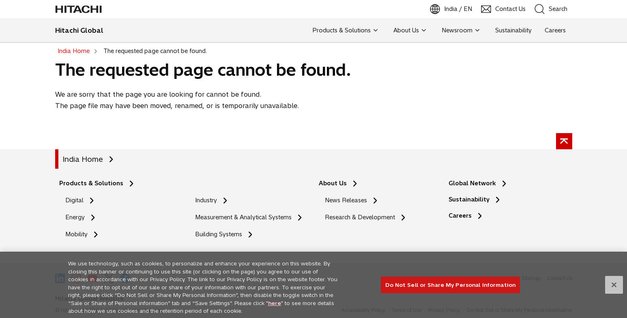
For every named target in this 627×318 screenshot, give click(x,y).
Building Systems (218, 234)
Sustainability (469, 199)
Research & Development (360, 217)
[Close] (614, 288)
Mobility (76, 234)
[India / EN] (451, 9)
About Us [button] (409, 30)
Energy (75, 217)
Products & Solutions (91, 183)
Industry (206, 200)
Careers (460, 215)
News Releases (346, 200)
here (274, 306)
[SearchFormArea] (556, 9)
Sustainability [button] (513, 30)
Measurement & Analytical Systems (243, 217)
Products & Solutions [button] (345, 30)
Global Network (472, 183)
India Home (82, 159)
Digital (74, 200)
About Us (333, 183)
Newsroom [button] (460, 30)
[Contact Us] (503, 9)
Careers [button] (555, 30)
